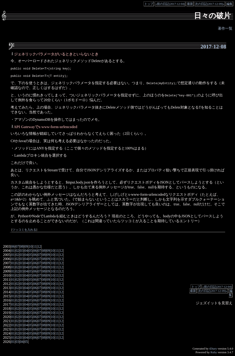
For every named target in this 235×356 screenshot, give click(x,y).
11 (34, 246)
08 (22, 246)
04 (26, 251)
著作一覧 (225, 28)
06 (13, 246)
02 (17, 251)
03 (22, 251)
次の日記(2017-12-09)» (209, 4)
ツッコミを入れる (24, 229)
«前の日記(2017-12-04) (170, 4)
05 (30, 251)
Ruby (213, 352)
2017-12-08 (213, 46)
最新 (190, 4)
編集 (229, 4)
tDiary (213, 348)
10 (30, 246)
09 (26, 246)
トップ (148, 4)
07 (17, 246)
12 (39, 246)
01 (13, 251)
